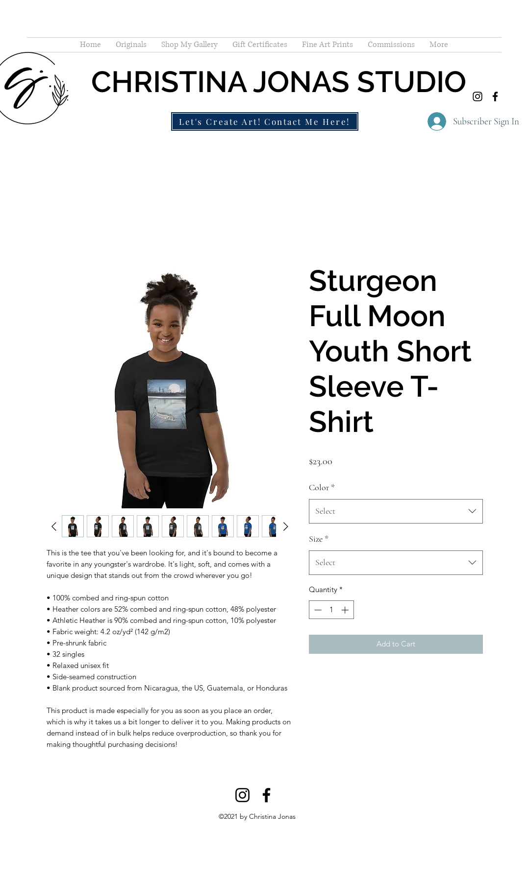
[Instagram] (477, 96)
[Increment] (346, 610)
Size (318, 538)
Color (322, 487)
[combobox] (396, 511)
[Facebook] (495, 96)
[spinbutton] (331, 610)
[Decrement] (317, 610)
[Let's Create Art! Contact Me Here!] (265, 121)
